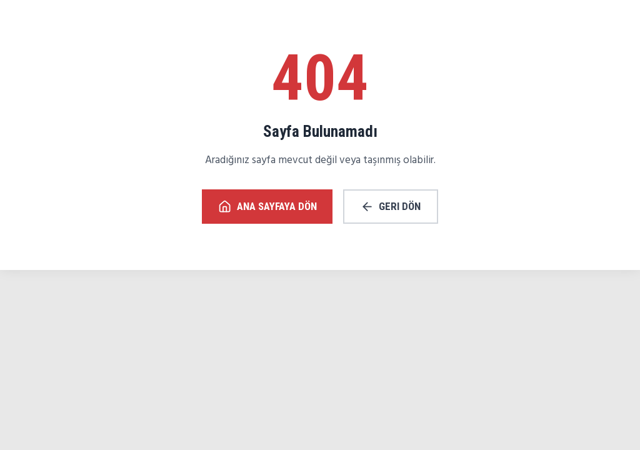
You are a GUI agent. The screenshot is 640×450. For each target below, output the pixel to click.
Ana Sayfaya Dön (267, 206)
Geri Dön (391, 206)
